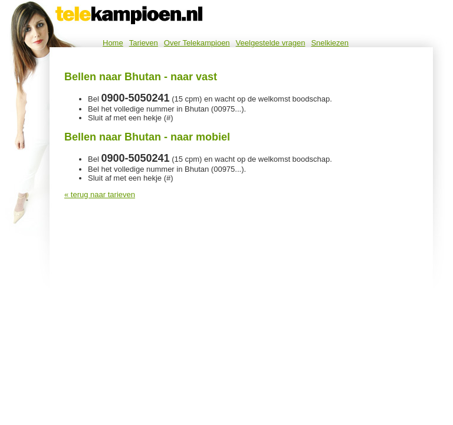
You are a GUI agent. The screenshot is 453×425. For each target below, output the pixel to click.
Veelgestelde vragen (271, 42)
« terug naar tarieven (99, 194)
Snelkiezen (330, 42)
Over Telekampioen (197, 42)
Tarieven (143, 42)
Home (113, 42)
